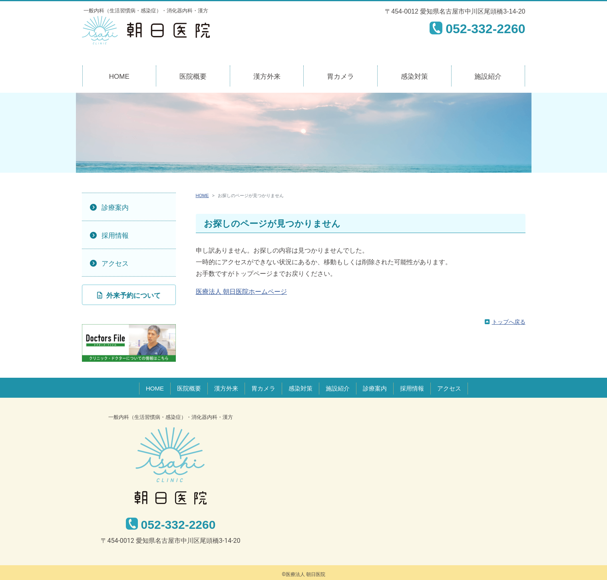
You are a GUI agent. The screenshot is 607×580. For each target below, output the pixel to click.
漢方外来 (267, 76)
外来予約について (133, 295)
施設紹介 (488, 76)
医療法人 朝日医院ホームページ (241, 291)
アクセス (115, 263)
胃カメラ (340, 76)
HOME (119, 76)
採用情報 (115, 235)
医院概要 (193, 76)
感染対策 (414, 76)
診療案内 (115, 207)
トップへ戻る (508, 322)
